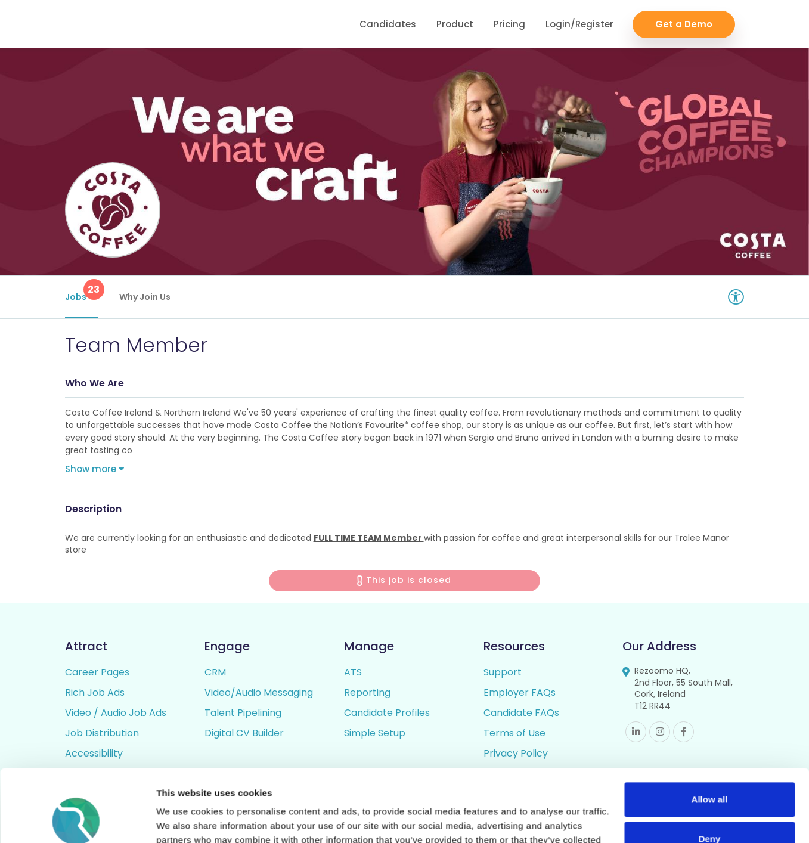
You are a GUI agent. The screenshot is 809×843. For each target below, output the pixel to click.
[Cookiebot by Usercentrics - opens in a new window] (77, 820)
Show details (184, 819)
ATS (353, 672)
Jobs (81, 291)
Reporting (367, 692)
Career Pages (97, 672)
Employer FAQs (519, 692)
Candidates (387, 24)
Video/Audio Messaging (258, 692)
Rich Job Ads (95, 692)
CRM (215, 672)
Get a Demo (683, 24)
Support (502, 672)
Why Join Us (145, 297)
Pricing (509, 24)
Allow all (710, 732)
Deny (710, 770)
